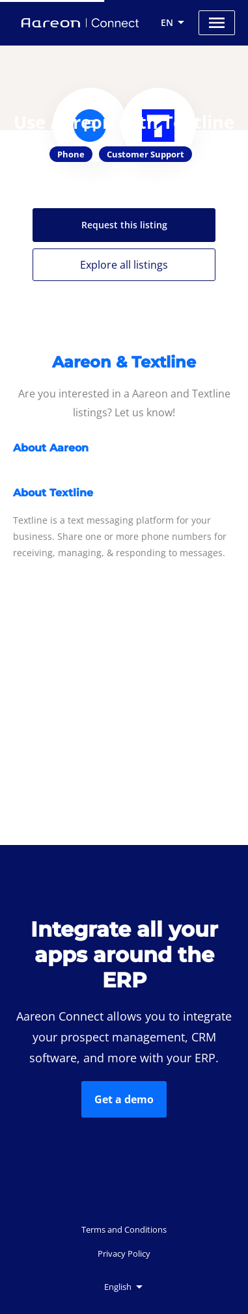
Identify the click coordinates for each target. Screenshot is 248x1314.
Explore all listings (124, 265)
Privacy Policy (124, 1253)
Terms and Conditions (124, 1229)
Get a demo (124, 1099)
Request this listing (124, 225)
